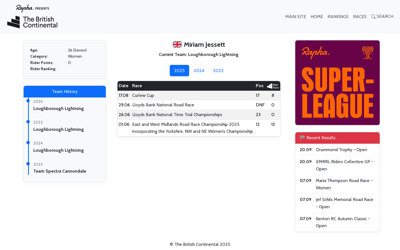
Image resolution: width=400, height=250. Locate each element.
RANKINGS (338, 16)
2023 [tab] (218, 70)
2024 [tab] (199, 70)
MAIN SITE (295, 16)
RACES (360, 16)
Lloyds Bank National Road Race (163, 104)
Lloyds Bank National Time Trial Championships (177, 114)
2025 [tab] (179, 70)
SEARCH (382, 16)
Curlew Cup (143, 95)
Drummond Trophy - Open (341, 149)
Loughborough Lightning (58, 108)
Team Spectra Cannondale (59, 171)
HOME (317, 16)
